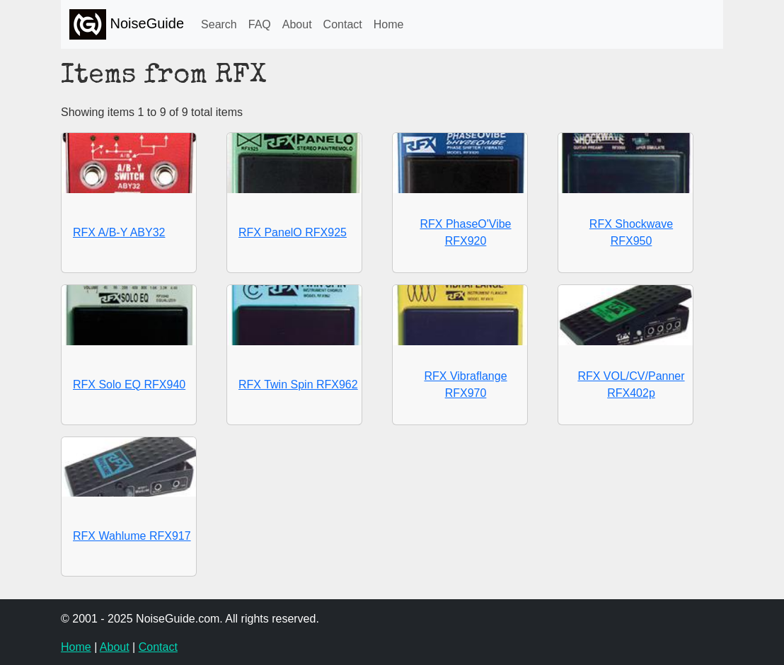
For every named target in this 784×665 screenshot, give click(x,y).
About (297, 24)
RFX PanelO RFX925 (292, 232)
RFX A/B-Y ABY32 (119, 232)
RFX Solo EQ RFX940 (129, 384)
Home (389, 24)
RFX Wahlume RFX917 (132, 536)
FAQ (259, 24)
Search (219, 24)
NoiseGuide (126, 24)
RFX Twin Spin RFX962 (298, 384)
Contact (342, 24)
